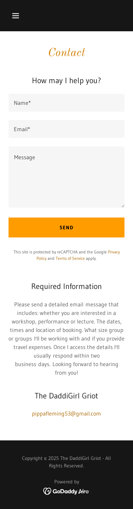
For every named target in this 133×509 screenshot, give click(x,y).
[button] (22, 16)
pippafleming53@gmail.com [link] (66, 413)
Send (66, 227)
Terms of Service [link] (70, 258)
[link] (66, 490)
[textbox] (66, 103)
